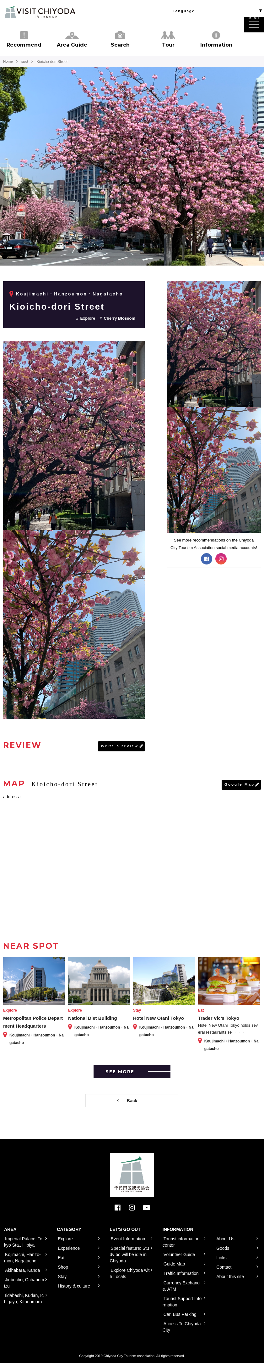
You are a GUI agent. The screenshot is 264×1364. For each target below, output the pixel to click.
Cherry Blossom (119, 318)
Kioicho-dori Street (60, 306)
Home (8, 61)
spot (25, 61)
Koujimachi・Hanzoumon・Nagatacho (70, 293)
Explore (87, 318)
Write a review (119, 746)
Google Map (239, 785)
